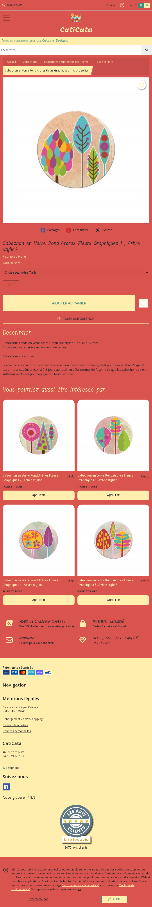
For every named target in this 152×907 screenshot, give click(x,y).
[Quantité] (11, 284)
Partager (50, 230)
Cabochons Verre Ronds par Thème (66, 62)
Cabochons (30, 62)
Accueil (11, 62)
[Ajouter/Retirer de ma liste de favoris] (143, 303)
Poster (103, 230)
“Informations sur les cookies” (80, 885)
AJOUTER (38, 495)
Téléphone (11, 768)
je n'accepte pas (38, 899)
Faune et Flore (104, 62)
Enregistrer (77, 230)
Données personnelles (17, 731)
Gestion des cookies (15, 725)
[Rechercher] (146, 50)
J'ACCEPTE (114, 899)
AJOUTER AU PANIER (69, 303)
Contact (111, 5)
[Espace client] (122, 5)
